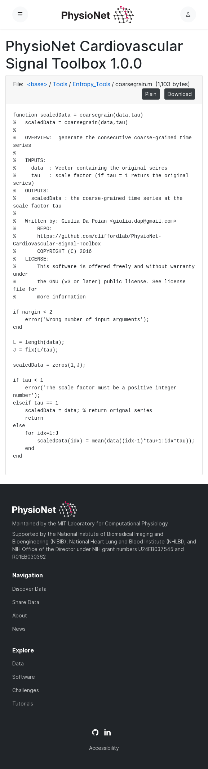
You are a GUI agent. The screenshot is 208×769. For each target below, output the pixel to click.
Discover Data (29, 589)
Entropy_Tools (91, 84)
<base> (37, 84)
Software (23, 677)
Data (18, 663)
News (19, 629)
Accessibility (104, 748)
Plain (150, 94)
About (19, 615)
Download (180, 94)
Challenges (25, 690)
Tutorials (22, 703)
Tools (60, 84)
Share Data (25, 602)
